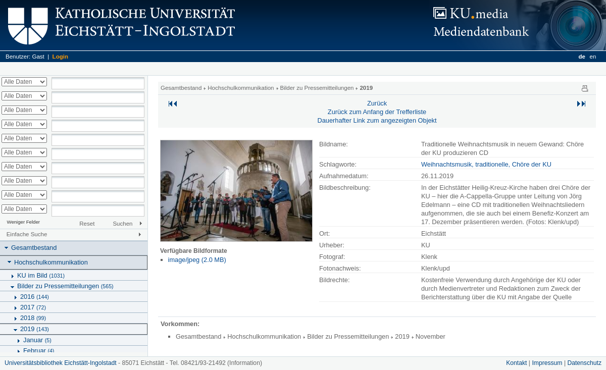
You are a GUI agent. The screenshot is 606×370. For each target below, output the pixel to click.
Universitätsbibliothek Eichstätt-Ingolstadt (61, 362)
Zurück (377, 103)
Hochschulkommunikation (51, 262)
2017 (33, 307)
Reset (86, 224)
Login (60, 57)
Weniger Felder (23, 222)
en (593, 57)
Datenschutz (584, 362)
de (581, 57)
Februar (38, 350)
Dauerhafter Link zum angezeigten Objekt (376, 120)
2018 (33, 318)
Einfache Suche (27, 234)
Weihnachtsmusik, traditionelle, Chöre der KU (486, 164)
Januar (37, 340)
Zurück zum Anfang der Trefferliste (377, 112)
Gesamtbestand (34, 247)
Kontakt (516, 362)
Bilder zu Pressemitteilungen (65, 286)
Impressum (547, 362)
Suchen (122, 224)
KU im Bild (41, 275)
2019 (34, 329)
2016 (34, 296)
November (430, 336)
